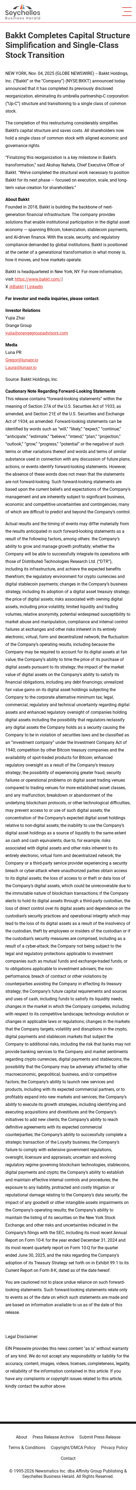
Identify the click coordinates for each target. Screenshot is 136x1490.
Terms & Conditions (26, 1447)
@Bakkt (16, 286)
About (21, 1437)
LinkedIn (35, 286)
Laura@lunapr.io (21, 367)
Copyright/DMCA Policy (73, 1447)
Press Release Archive (53, 1437)
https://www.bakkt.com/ (38, 279)
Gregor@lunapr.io (21, 360)
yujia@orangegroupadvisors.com (36, 333)
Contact (68, 1458)
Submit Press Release (99, 1437)
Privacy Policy (114, 1447)
